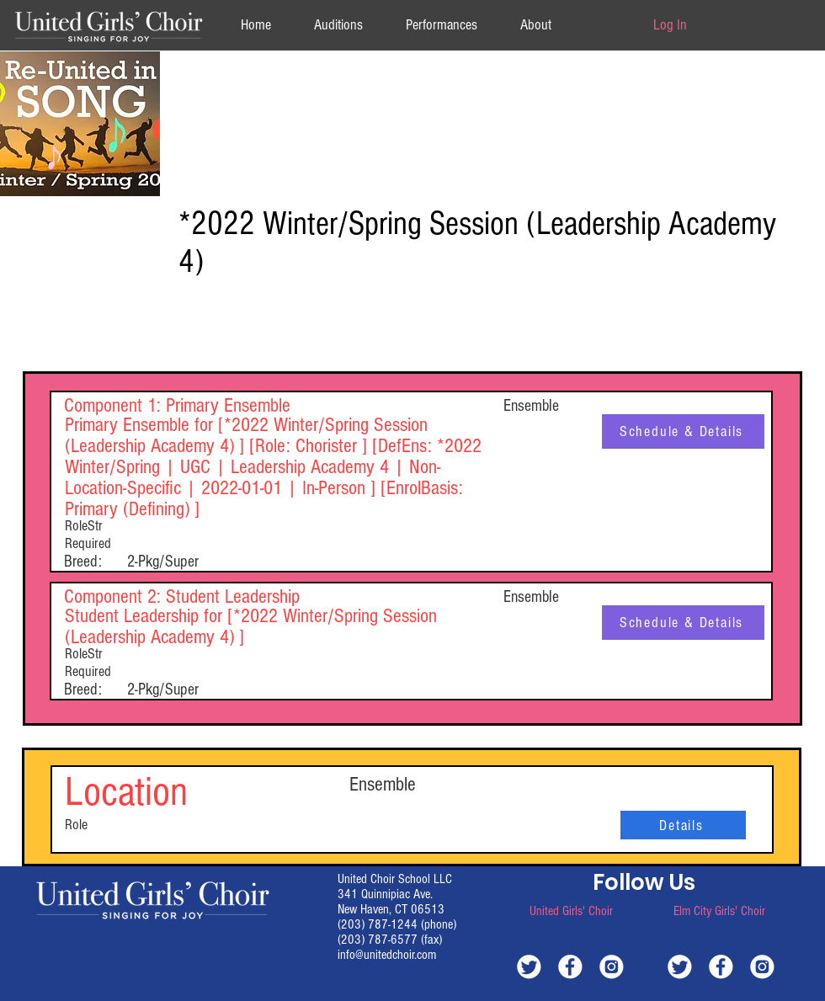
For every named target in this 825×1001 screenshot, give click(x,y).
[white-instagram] (611, 966)
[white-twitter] (529, 966)
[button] (535, 25)
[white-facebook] (570, 966)
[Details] (683, 825)
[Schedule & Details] (683, 431)
